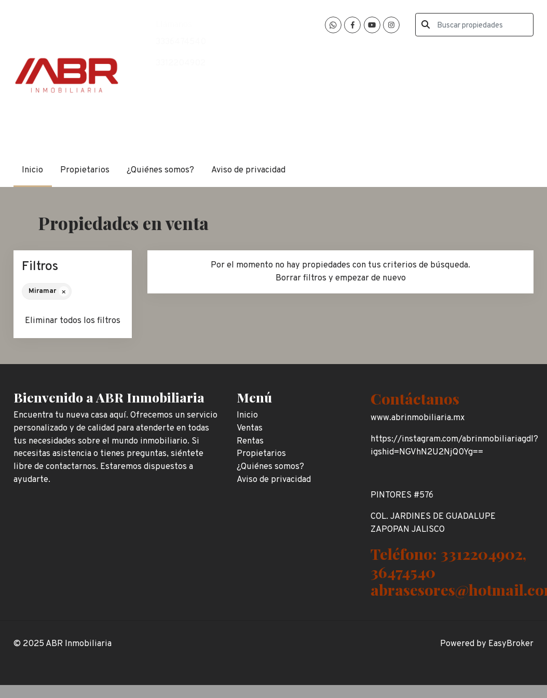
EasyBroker (511, 643)
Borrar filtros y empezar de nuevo (341, 278)
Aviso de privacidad (248, 170)
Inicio (32, 170)
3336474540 (181, 41)
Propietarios (85, 170)
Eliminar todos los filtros (72, 320)
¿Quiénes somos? (160, 170)
